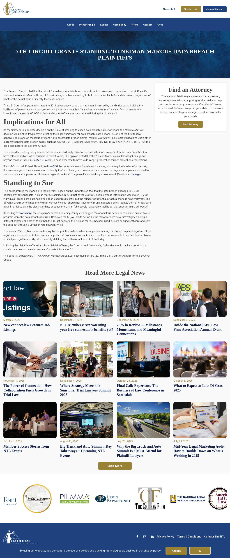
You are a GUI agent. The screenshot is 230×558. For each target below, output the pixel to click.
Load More (115, 466)
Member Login (191, 9)
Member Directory (215, 9)
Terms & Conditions (189, 536)
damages (136, 174)
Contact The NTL (214, 536)
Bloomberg (25, 213)
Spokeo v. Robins (42, 160)
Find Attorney (190, 124)
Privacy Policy (165, 536)
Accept (176, 550)
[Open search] (169, 9)
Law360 (53, 166)
